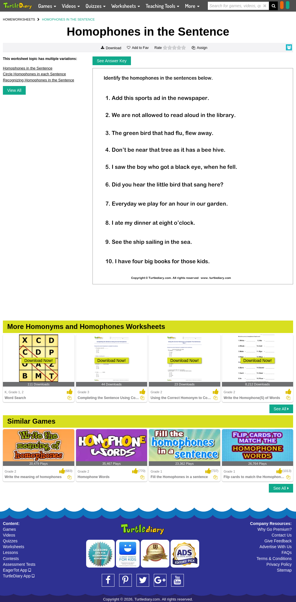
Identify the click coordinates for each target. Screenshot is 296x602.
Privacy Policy (279, 564)
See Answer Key (112, 60)
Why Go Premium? (275, 529)
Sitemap (284, 570)
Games (9, 529)
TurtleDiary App (18, 576)
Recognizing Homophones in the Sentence (38, 80)
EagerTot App (17, 570)
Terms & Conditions (274, 558)
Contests (11, 558)
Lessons (10, 552)
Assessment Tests (19, 564)
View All (14, 90)
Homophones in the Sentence (27, 68)
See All (281, 409)
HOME (7, 19)
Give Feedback (278, 541)
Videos (9, 535)
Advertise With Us (276, 546)
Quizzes (10, 541)
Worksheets (13, 546)
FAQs (287, 552)
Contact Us (282, 535)
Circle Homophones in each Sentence (34, 74)
